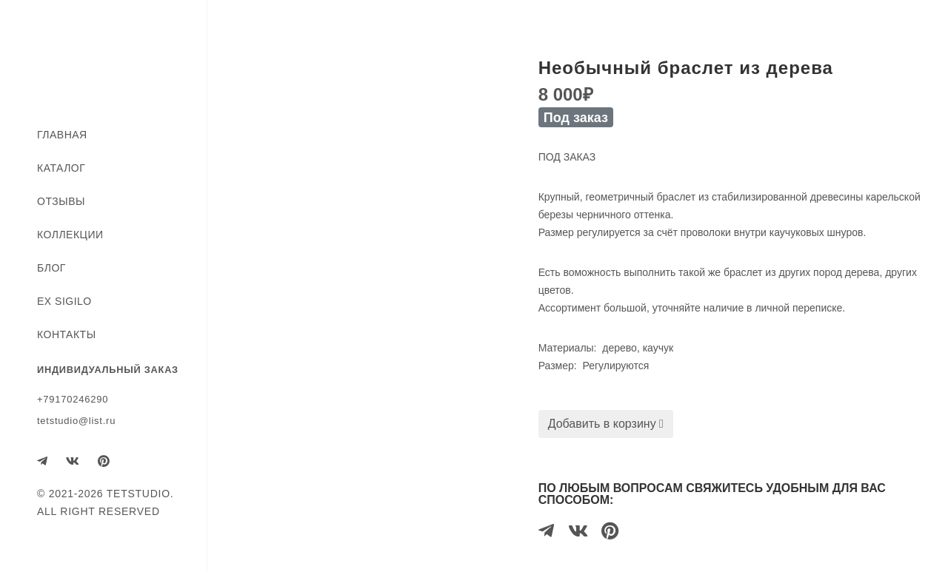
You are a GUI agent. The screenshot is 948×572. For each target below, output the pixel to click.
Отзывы (61, 201)
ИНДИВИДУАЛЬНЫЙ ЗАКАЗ (107, 369)
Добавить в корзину (606, 423)
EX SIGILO (64, 301)
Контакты (66, 334)
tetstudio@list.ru (76, 420)
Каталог (61, 168)
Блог (51, 268)
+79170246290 (72, 399)
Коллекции (70, 234)
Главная (62, 135)
